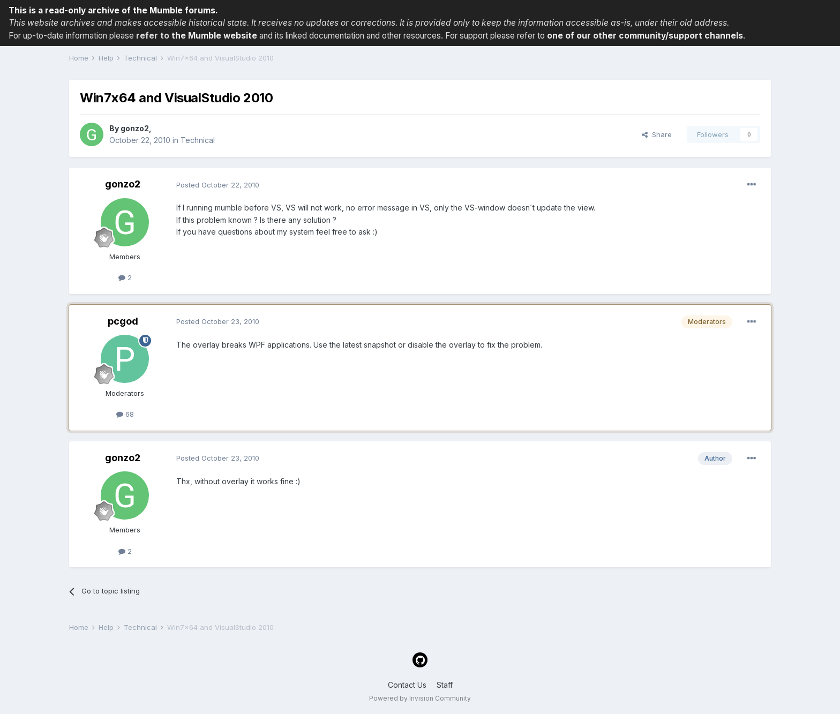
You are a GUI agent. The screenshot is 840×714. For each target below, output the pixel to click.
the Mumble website (214, 36)
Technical (198, 140)
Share (657, 134)
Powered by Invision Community (420, 698)
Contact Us (407, 684)
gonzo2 (135, 128)
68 (125, 414)
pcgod (123, 321)
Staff (445, 684)
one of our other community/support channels (645, 36)
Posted (217, 185)
